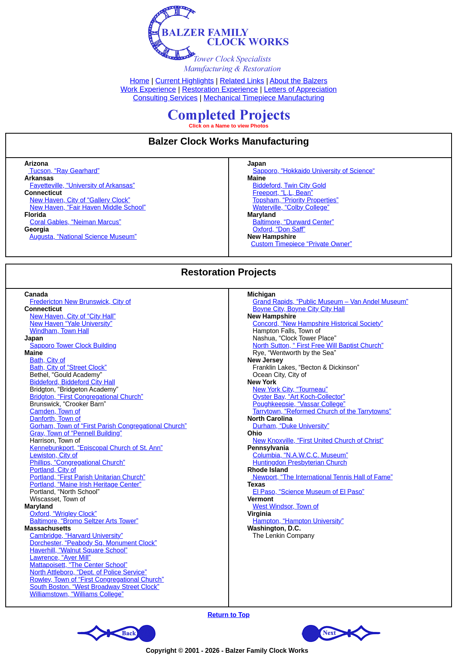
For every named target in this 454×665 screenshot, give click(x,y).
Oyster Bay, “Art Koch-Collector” (299, 396)
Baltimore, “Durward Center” (293, 222)
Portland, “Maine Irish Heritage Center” (85, 484)
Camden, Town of (55, 411)
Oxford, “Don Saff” (279, 229)
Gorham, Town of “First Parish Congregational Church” (108, 425)
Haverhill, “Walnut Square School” (78, 550)
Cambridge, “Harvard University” (76, 535)
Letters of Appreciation (300, 89)
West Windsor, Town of (285, 506)
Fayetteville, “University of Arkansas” (82, 185)
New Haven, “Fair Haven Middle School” (87, 207)
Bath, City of (47, 360)
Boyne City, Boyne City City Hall (298, 308)
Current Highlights (185, 81)
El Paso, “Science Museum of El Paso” (308, 491)
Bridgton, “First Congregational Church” (86, 396)
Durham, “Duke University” (291, 425)
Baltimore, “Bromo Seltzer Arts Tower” (84, 521)
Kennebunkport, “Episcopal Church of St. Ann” (96, 447)
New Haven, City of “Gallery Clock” (80, 200)
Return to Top (229, 614)
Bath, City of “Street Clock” (68, 367)
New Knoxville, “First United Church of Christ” (318, 440)
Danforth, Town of (55, 418)
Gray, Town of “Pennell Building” (76, 433)
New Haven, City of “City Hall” (73, 316)
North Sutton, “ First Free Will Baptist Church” (318, 345)
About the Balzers (298, 81)
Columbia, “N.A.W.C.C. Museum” (300, 455)
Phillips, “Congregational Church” (77, 462)
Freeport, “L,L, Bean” (283, 192)
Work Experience (148, 89)
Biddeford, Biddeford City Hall (72, 382)
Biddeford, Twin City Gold (289, 185)
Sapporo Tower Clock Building (73, 345)
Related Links (242, 81)
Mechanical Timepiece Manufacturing (263, 98)
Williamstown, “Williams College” (76, 594)
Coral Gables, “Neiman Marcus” (75, 222)
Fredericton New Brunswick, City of (80, 301)
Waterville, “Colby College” (291, 207)
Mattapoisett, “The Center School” (78, 564)
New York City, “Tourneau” (290, 389)
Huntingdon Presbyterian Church (300, 462)
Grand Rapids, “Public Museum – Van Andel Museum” (330, 301)
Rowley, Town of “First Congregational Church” (97, 579)
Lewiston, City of (53, 455)
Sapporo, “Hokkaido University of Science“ (314, 170)
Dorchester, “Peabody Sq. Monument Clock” (93, 542)
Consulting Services (165, 98)
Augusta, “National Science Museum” (82, 236)
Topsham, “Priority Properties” (296, 200)
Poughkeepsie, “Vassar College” (299, 404)
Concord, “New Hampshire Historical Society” (318, 323)
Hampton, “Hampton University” (298, 521)
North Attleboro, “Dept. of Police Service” (88, 572)
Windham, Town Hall (59, 330)
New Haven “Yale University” (71, 323)
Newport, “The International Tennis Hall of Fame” (322, 477)
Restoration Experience (220, 89)
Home (139, 81)
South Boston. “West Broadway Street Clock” (94, 586)
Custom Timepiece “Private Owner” (301, 243)
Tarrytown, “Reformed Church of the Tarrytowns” (322, 411)
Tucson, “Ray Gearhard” (63, 170)
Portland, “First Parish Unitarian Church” (87, 477)
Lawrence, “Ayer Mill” (60, 557)
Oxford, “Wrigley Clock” (63, 513)
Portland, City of (53, 469)
